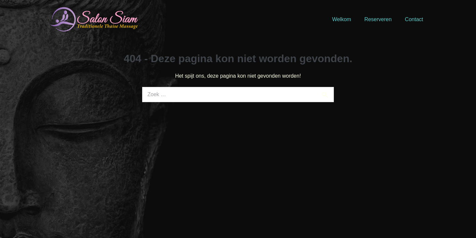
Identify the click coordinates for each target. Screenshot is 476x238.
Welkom (341, 19)
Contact (414, 19)
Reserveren (378, 19)
